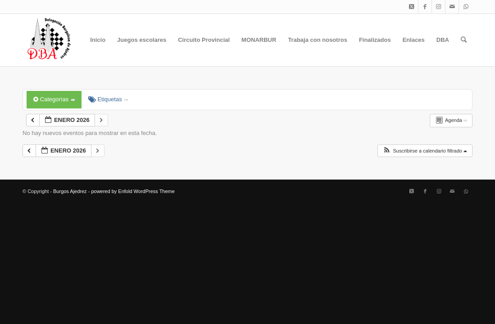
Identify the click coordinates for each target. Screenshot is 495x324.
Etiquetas (108, 99)
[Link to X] (411, 7)
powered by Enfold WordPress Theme (132, 191)
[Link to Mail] (452, 7)
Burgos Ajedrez (70, 191)
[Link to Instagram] (438, 7)
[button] (425, 151)
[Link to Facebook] (424, 7)
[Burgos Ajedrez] (49, 40)
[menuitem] (97, 40)
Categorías (54, 99)
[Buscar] (463, 40)
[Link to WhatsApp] (465, 7)
